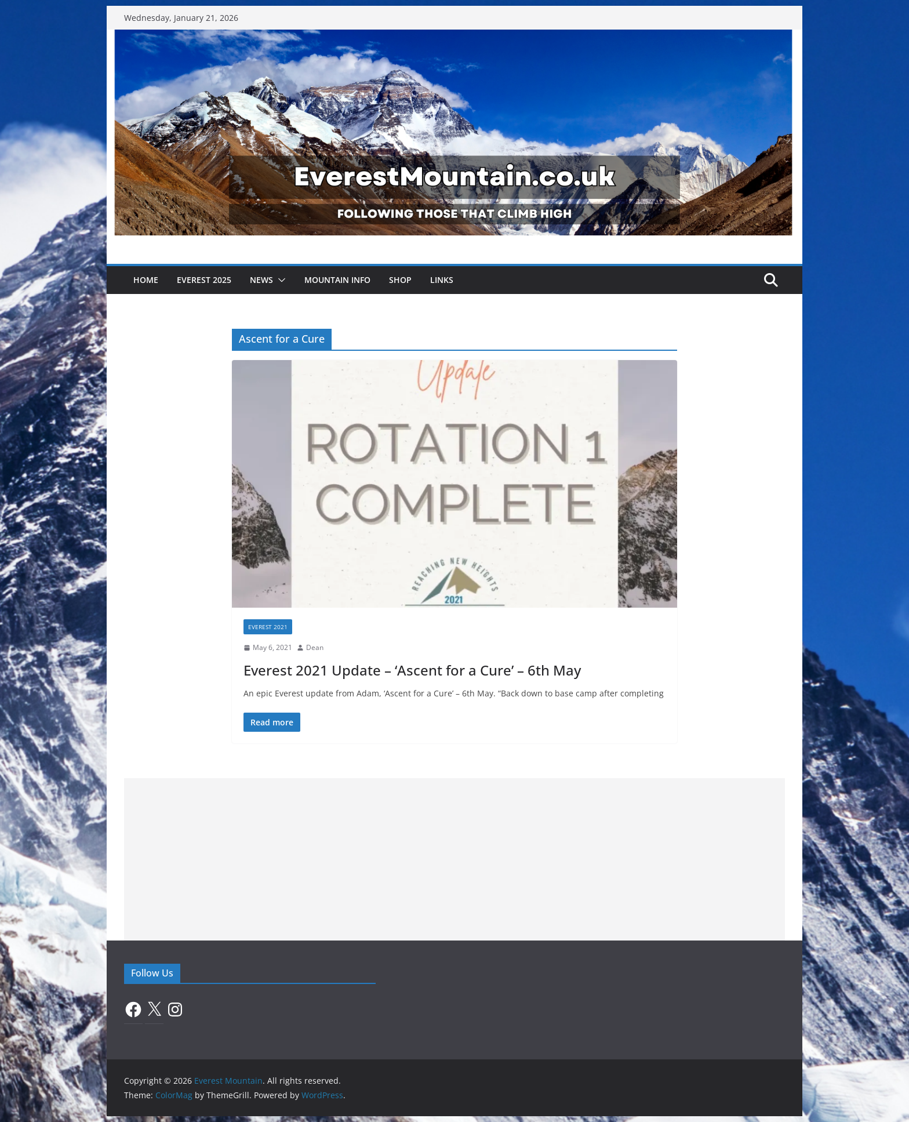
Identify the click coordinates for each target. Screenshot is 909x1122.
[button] (279, 280)
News (261, 279)
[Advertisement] (454, 859)
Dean (314, 647)
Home (145, 279)
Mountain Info (337, 279)
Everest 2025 (204, 279)
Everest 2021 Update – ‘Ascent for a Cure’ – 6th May (412, 670)
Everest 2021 (268, 627)
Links (441, 279)
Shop (400, 279)
